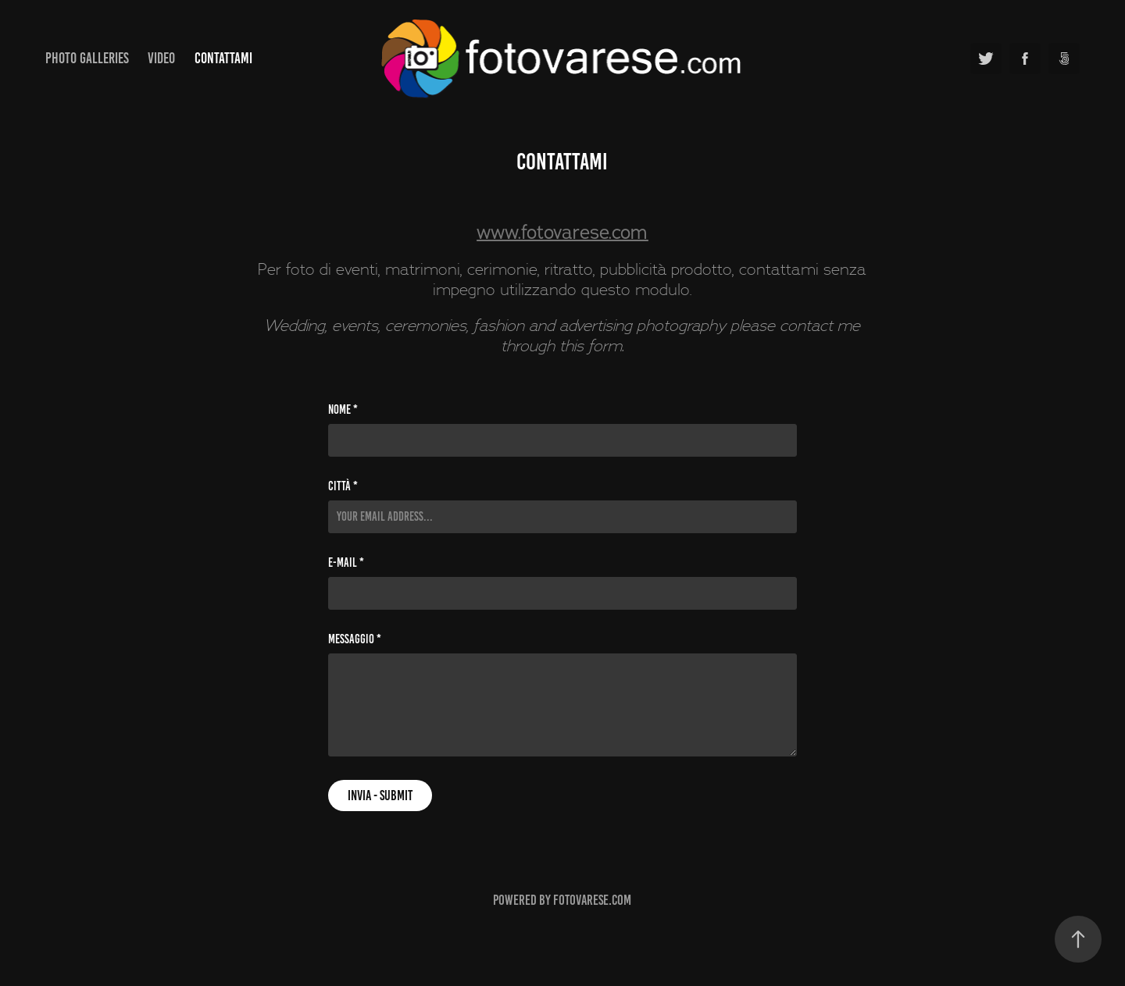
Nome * (343, 410)
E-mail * (346, 563)
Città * (343, 486)
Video (161, 58)
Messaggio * (354, 639)
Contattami (223, 58)
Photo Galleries (87, 58)
